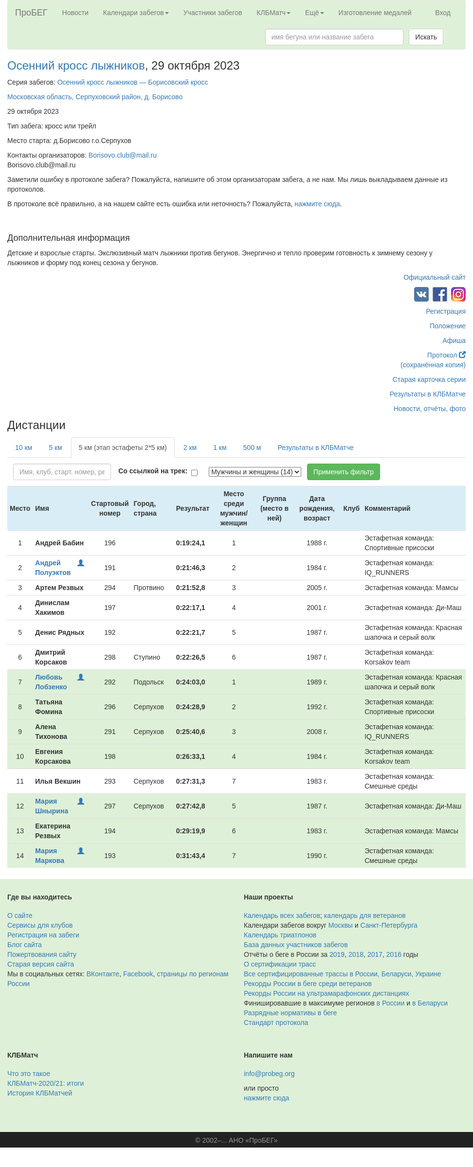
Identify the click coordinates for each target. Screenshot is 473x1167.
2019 (337, 954)
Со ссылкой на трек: (152, 471)
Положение (448, 326)
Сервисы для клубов (40, 925)
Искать (426, 37)
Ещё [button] (314, 13)
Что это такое (28, 1073)
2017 (374, 954)
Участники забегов (212, 13)
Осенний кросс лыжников (76, 65)
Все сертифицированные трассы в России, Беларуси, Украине (342, 974)
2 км (190, 447)
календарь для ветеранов (365, 915)
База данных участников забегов (296, 945)
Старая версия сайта (40, 964)
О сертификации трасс (280, 964)
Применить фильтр (343, 472)
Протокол (446, 355)
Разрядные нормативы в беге (290, 1013)
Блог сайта (24, 945)
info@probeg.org (269, 1073)
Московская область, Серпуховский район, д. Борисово (94, 97)
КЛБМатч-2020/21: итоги (45, 1083)
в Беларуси (430, 1003)
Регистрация (446, 311)
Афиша (454, 340)
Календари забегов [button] (136, 13)
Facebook (138, 974)
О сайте (19, 915)
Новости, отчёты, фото (430, 409)
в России (390, 1003)
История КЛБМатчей (39, 1093)
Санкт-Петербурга (389, 925)
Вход (443, 13)
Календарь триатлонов (280, 935)
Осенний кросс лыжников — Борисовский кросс (132, 82)
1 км (219, 447)
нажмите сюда (317, 204)
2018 (356, 954)
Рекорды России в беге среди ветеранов (308, 983)
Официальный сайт (434, 277)
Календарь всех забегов (282, 915)
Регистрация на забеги (43, 935)
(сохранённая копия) (433, 365)
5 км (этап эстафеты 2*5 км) (123, 447)
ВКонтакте (103, 974)
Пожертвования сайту (41, 954)
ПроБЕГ (31, 13)
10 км (23, 447)
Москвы (340, 925)
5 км (55, 447)
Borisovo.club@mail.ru (123, 155)
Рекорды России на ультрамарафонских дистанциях (326, 993)
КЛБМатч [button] (273, 13)
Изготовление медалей (375, 13)
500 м (252, 447)
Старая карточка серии (429, 379)
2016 (393, 954)
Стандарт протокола (276, 1022)
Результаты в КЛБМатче (428, 394)
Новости (75, 13)
